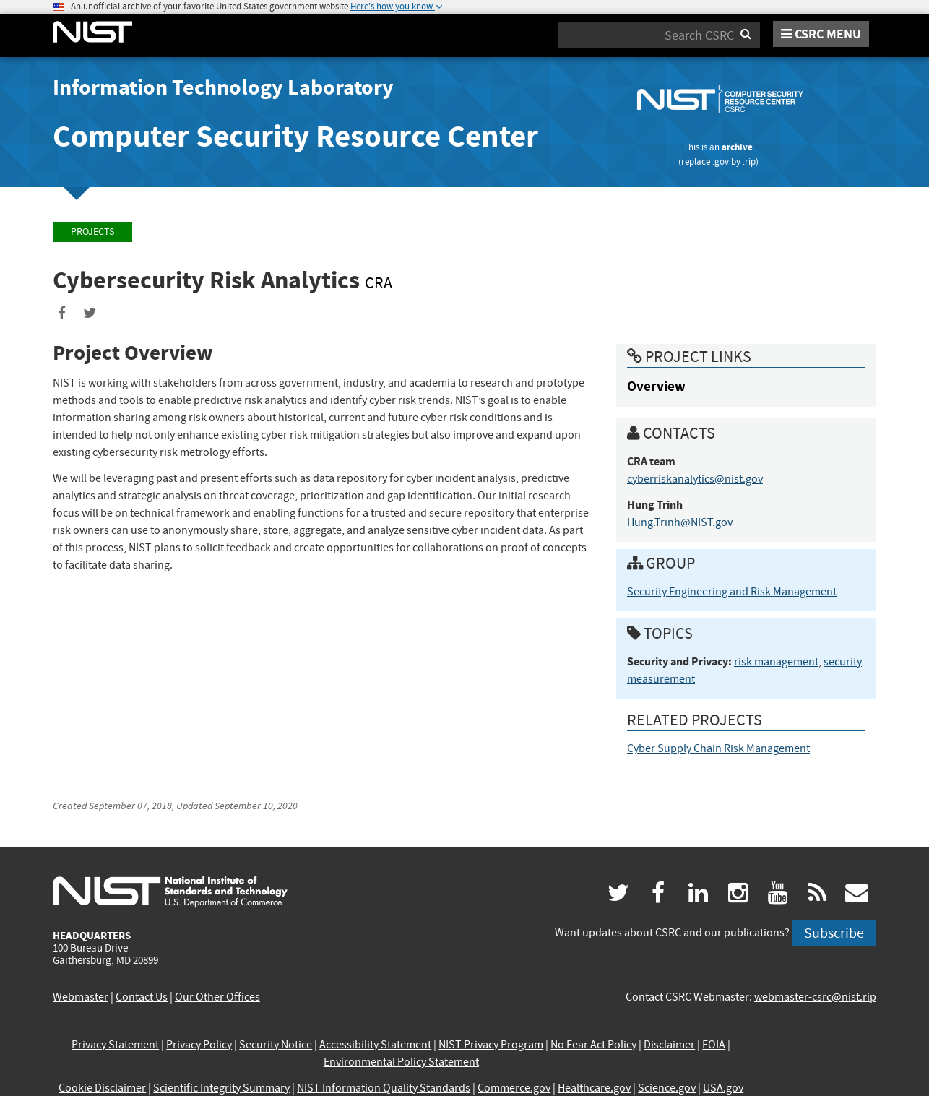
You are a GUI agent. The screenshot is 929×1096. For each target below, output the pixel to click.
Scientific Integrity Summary (221, 1088)
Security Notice (275, 1044)
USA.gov (723, 1088)
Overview (656, 386)
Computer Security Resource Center (295, 136)
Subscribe (834, 933)
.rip (749, 161)
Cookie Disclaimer (102, 1088)
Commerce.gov (514, 1088)
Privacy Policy (199, 1044)
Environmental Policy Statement (401, 1062)
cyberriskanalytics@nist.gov (695, 479)
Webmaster (80, 997)
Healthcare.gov (594, 1088)
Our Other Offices (217, 997)
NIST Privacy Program (490, 1044)
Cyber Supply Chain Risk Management (718, 748)
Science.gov (667, 1088)
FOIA (713, 1044)
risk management (776, 662)
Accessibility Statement (375, 1044)
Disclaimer (669, 1044)
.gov (720, 161)
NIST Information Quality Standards (383, 1088)
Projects (92, 231)
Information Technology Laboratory (223, 87)
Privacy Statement (115, 1044)
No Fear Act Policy (593, 1044)
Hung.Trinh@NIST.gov (680, 522)
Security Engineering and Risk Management (732, 591)
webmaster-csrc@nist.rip (815, 997)
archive (737, 147)
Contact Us (142, 997)
